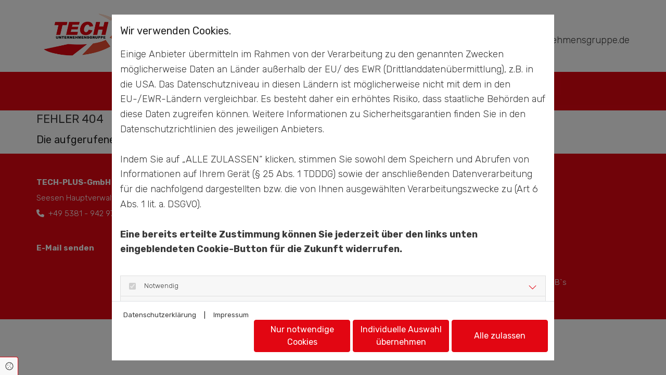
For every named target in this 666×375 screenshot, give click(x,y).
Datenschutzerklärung (159, 315)
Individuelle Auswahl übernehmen (401, 335)
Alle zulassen (500, 336)
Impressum (231, 315)
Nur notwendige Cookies (302, 335)
